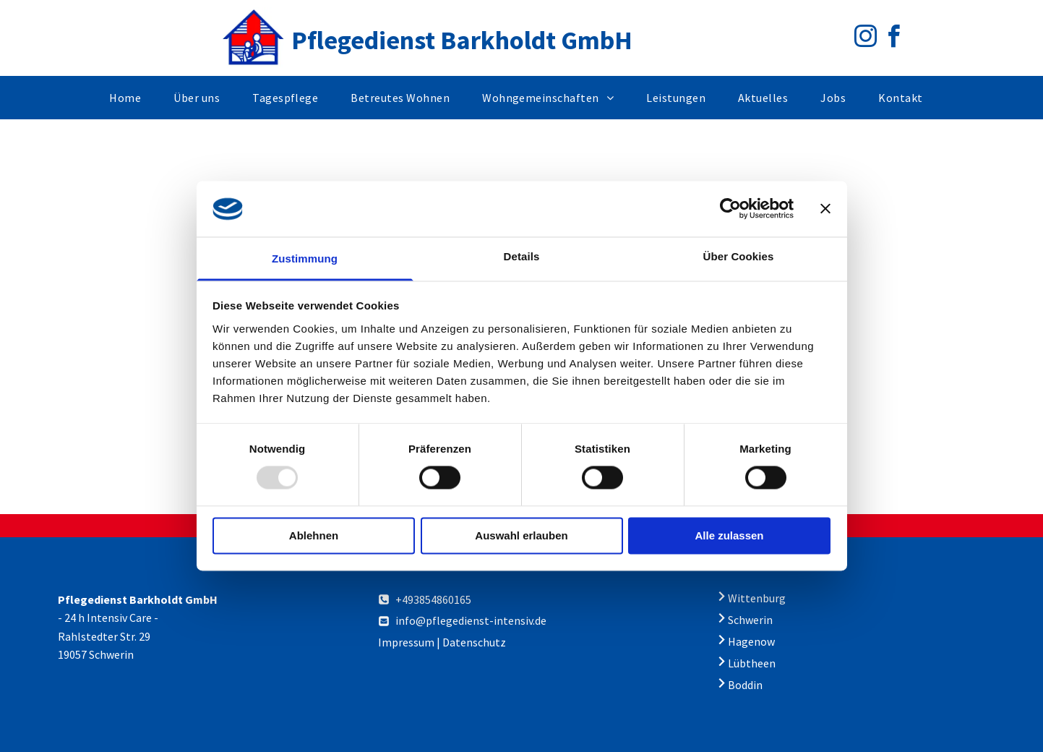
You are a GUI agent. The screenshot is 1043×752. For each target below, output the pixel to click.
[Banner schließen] (825, 209)
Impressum (406, 642)
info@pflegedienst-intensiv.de (470, 620)
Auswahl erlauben (521, 535)
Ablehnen (313, 535)
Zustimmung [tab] (305, 258)
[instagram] (866, 39)
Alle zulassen (729, 535)
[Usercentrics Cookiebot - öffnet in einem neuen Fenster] (730, 209)
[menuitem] (130, 98)
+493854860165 (433, 599)
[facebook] (894, 39)
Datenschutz (474, 642)
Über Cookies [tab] (738, 256)
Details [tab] (522, 256)
